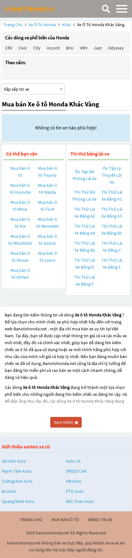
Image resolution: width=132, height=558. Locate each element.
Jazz (98, 48)
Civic (23, 48)
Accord (53, 48)
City (37, 48)
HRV (83, 48)
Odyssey (116, 48)
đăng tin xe (100, 519)
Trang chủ (13, 24)
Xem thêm (66, 422)
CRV (8, 48)
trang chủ (31, 519)
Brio (70, 48)
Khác (67, 24)
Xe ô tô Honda (42, 24)
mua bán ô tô (65, 519)
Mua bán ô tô (20, 171)
